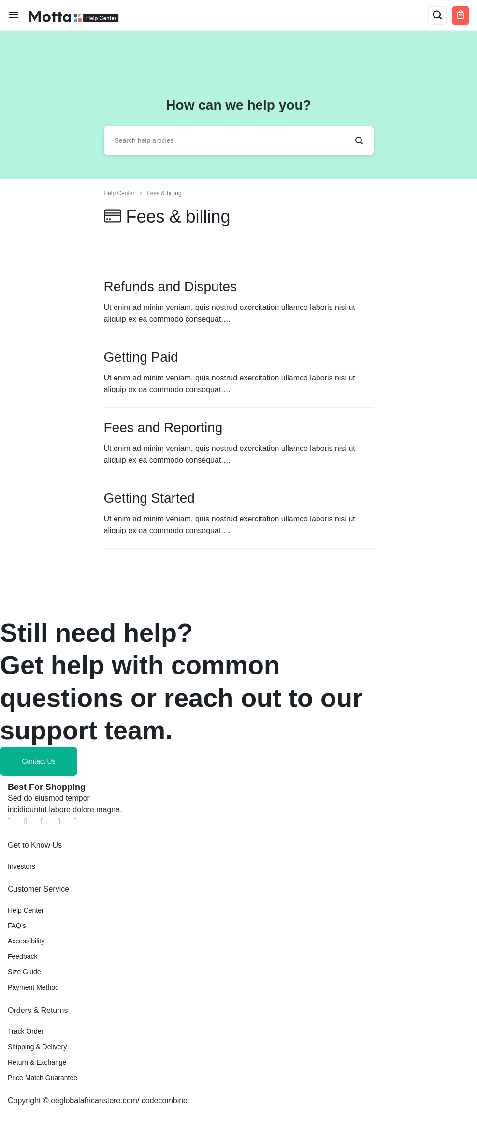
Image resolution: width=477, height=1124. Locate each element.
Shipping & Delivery (37, 1047)
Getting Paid (141, 357)
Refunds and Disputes (170, 286)
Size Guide (24, 972)
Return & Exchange (37, 1062)
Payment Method (33, 987)
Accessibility (26, 941)
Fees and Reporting (163, 427)
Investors (21, 866)
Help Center (26, 910)
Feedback (22, 956)
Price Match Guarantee (42, 1078)
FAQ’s (17, 925)
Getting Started (149, 498)
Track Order (25, 1031)
